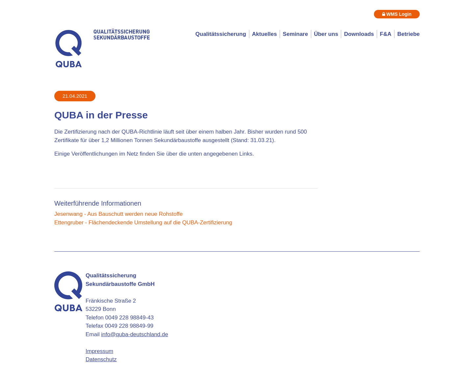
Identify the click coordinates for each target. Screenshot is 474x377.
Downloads (359, 34)
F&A (385, 34)
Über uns (326, 34)
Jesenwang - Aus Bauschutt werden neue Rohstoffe (118, 214)
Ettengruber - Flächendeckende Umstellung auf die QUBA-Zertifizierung (143, 222)
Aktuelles (264, 34)
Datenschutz (101, 359)
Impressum (99, 351)
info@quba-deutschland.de (134, 334)
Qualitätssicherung (221, 34)
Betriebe (408, 34)
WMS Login (396, 14)
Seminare (295, 34)
